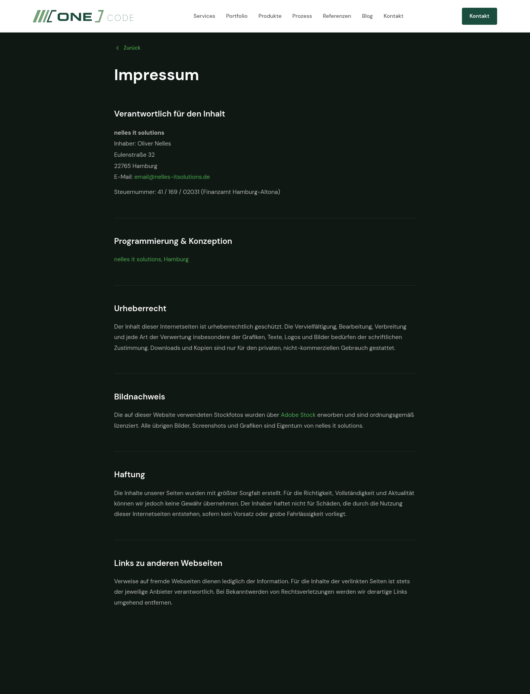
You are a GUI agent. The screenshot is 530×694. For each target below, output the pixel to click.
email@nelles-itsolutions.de (172, 177)
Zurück (127, 48)
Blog (367, 15)
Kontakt (393, 15)
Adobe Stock (298, 415)
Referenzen (337, 15)
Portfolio (237, 15)
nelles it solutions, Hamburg (151, 259)
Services (204, 15)
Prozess (302, 15)
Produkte (270, 15)
